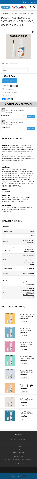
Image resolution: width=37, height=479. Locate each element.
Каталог (5, 7)
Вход (24, 2)
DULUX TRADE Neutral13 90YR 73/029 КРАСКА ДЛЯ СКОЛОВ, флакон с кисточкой (27, 293)
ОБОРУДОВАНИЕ (18, 463)
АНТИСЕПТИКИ (18, 456)
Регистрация (32, 2)
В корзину (10, 81)
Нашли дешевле (8, 89)
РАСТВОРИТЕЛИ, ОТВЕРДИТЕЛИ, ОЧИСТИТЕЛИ (18, 459)
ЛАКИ (18, 449)
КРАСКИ (18, 443)
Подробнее (24, 321)
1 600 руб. (5, 128)
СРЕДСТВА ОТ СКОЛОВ (18, 453)
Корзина (18, 476)
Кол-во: (6, 86)
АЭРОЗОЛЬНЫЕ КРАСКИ (18, 439)
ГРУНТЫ (18, 446)
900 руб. (5, 115)
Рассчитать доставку (9, 92)
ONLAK (32, 231)
